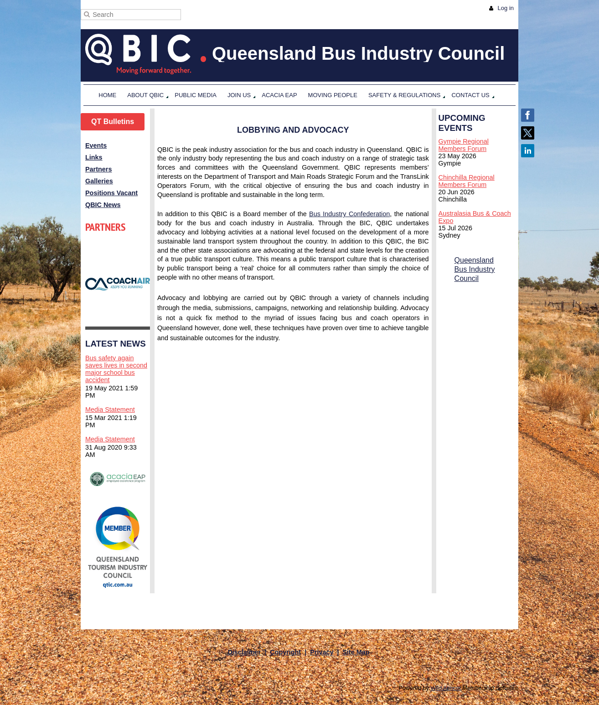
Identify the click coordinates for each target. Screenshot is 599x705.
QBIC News (103, 204)
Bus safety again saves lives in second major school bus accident (116, 369)
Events (96, 145)
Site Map (355, 652)
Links (94, 157)
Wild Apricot (446, 688)
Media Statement (110, 409)
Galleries (99, 181)
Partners (98, 169)
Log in (506, 8)
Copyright (285, 652)
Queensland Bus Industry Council (474, 269)
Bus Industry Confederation (349, 214)
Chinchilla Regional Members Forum (467, 181)
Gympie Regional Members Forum (464, 145)
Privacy (321, 652)
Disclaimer (244, 652)
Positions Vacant (111, 193)
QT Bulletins (112, 121)
